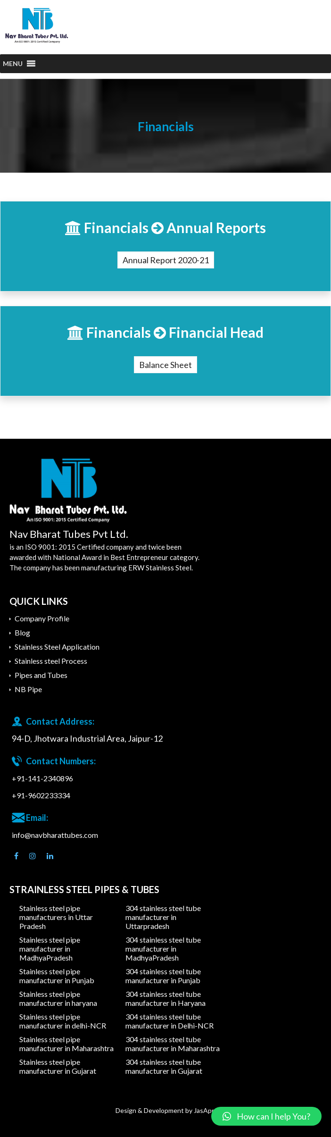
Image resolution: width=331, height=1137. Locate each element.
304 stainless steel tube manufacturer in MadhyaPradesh (163, 948)
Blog (22, 632)
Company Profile (42, 618)
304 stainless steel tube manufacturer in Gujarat (163, 1066)
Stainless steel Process (51, 660)
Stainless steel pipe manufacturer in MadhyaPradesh (49, 948)
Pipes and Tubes (41, 674)
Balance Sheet (165, 364)
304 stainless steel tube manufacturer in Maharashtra (172, 1044)
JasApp (204, 1110)
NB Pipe (28, 689)
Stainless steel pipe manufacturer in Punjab (56, 976)
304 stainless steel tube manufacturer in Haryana (165, 998)
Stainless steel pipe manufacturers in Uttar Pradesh (56, 916)
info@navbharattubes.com (55, 834)
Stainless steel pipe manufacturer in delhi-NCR (62, 1021)
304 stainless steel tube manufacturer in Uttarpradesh (163, 916)
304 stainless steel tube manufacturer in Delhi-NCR (169, 1021)
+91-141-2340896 (42, 778)
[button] (13, 63)
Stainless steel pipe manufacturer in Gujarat (57, 1066)
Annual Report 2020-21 (166, 260)
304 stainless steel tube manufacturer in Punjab (163, 976)
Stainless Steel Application (57, 646)
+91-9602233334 (41, 795)
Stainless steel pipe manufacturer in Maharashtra (66, 1044)
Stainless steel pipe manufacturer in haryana (58, 998)
